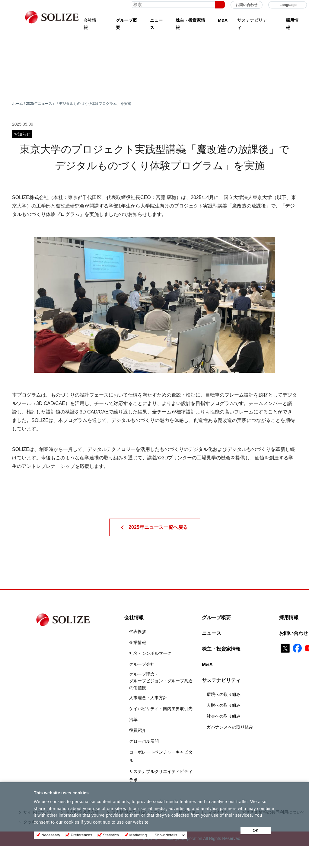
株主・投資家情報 (190, 24)
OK (256, 830)
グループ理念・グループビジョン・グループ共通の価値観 (161, 681)
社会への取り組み (224, 716)
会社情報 (134, 617)
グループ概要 (126, 24)
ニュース (156, 24)
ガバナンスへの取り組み (230, 727)
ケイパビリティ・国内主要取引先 (161, 708)
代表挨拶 (137, 631)
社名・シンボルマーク (150, 653)
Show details (166, 835)
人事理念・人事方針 (148, 697)
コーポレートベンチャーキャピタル (161, 756)
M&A (223, 20)
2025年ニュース (39, 103)
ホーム (17, 103)
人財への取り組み (224, 705)
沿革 (133, 719)
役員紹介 (137, 730)
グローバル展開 (144, 741)
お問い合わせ (246, 5)
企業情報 (137, 642)
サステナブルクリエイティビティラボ (161, 775)
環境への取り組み (224, 694)
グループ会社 (141, 664)
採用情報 (292, 24)
